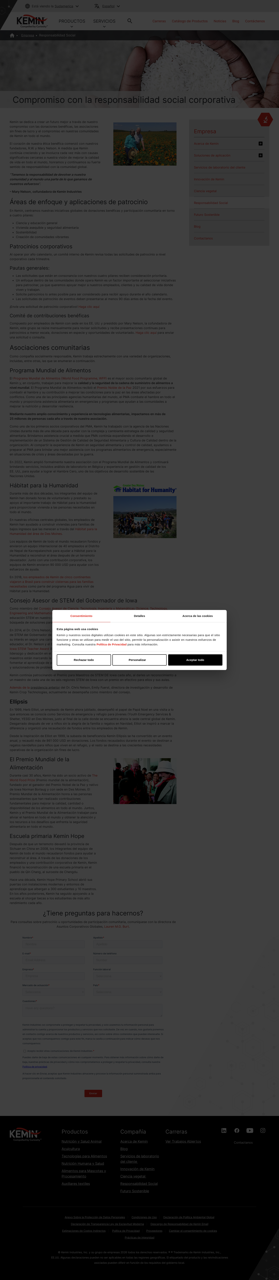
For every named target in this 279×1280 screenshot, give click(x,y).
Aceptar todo (195, 660)
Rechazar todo (84, 660)
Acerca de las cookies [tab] (198, 616)
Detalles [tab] (139, 616)
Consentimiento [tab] (81, 616)
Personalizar (140, 660)
